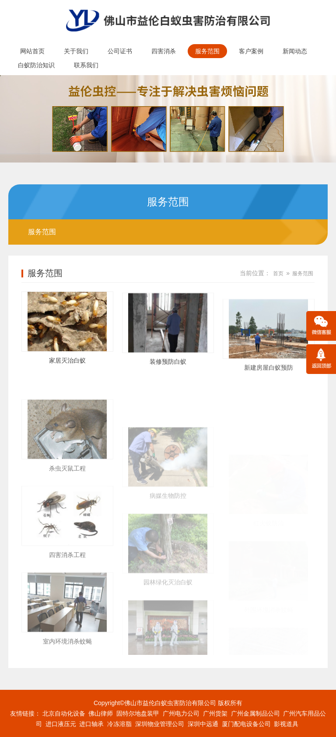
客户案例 (251, 51)
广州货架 (215, 713)
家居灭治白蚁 (67, 365)
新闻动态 (295, 51)
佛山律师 (100, 713)
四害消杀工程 (67, 603)
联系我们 (86, 65)
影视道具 (286, 723)
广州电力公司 (181, 713)
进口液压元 (61, 723)
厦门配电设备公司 (246, 723)
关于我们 (76, 51)
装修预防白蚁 (168, 375)
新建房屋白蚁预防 (268, 398)
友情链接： (25, 713)
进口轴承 (91, 723)
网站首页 (32, 51)
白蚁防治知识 (36, 65)
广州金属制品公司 (255, 713)
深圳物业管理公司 (159, 723)
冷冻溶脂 (119, 723)
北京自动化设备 (63, 713)
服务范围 (207, 51)
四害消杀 (163, 51)
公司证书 (120, 51)
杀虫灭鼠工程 (67, 517)
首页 (278, 273)
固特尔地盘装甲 (137, 713)
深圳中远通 (203, 723)
